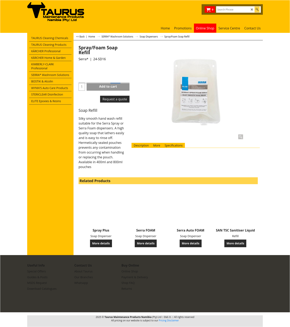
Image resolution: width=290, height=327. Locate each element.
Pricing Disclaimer (169, 320)
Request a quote (115, 99)
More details (101, 243)
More (156, 145)
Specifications (173, 145)
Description (141, 145)
